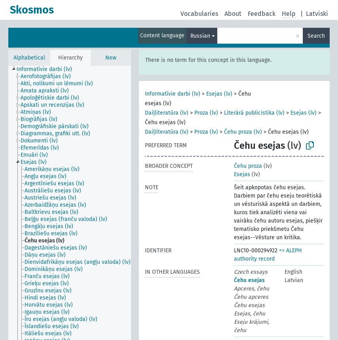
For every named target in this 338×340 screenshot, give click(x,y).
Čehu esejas (249, 280)
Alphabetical (29, 57)
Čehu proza (248, 166)
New (110, 57)
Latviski (317, 13)
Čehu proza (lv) (243, 132)
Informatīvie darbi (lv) (172, 93)
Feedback (261, 13)
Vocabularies (199, 13)
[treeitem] (47, 69)
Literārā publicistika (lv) (254, 112)
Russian (200, 36)
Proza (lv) (206, 112)
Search (316, 36)
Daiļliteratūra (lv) (166, 112)
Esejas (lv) (219, 93)
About (232, 13)
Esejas (242, 174)
